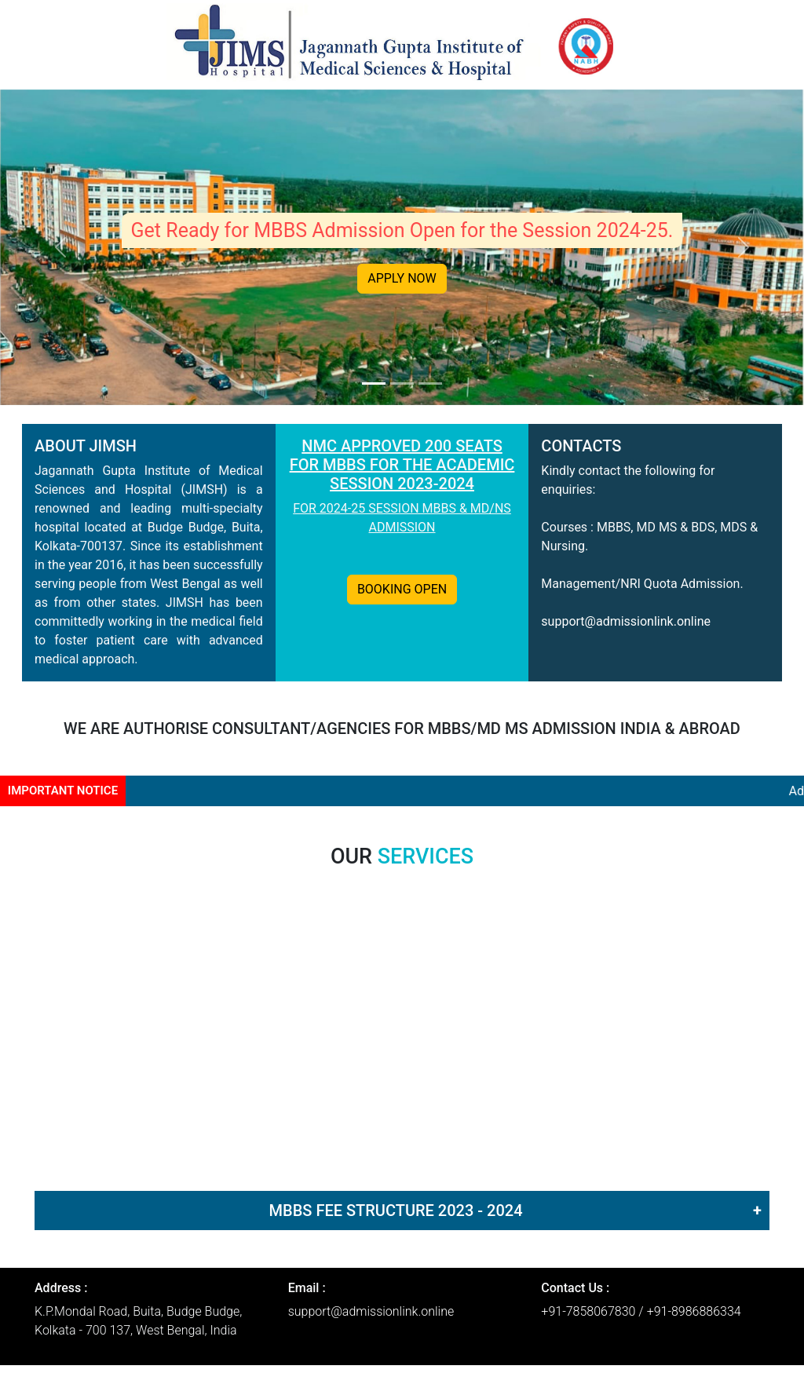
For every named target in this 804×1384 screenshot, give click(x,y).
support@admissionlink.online (626, 621)
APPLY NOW (402, 278)
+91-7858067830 (588, 1311)
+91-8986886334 (694, 1311)
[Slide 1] (374, 383)
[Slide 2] (402, 383)
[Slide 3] (430, 383)
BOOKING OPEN (402, 589)
